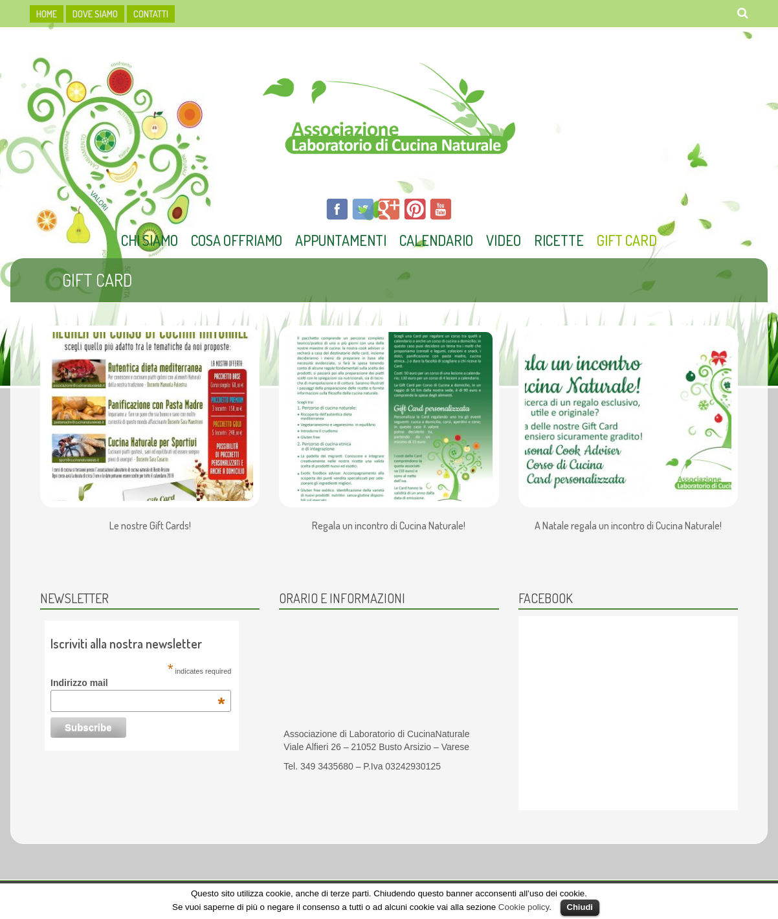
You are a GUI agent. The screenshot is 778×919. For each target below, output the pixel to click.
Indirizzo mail (137, 683)
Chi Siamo (149, 240)
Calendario (436, 240)
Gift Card (627, 240)
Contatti (150, 13)
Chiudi (580, 907)
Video (503, 240)
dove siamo (95, 13)
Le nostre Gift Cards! (150, 526)
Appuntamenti (340, 240)
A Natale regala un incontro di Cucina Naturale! (628, 526)
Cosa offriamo (236, 240)
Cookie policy (523, 907)
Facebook (545, 598)
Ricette (559, 240)
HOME (46, 13)
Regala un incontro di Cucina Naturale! (388, 526)
